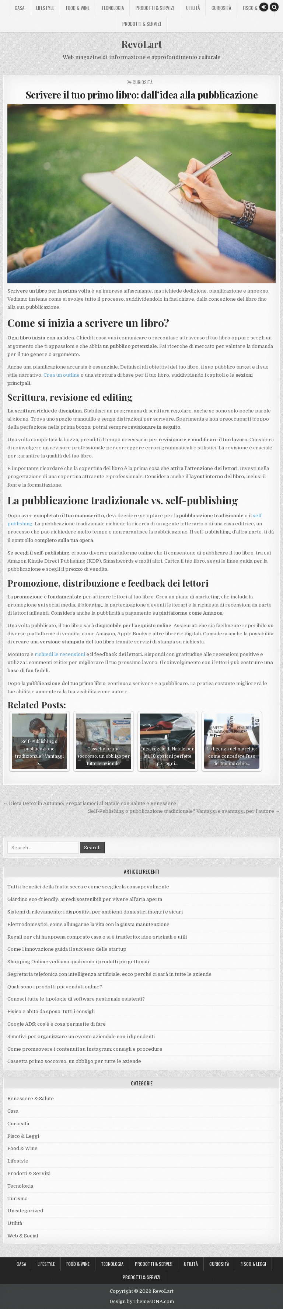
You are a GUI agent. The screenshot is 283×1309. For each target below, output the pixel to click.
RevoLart (141, 44)
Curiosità (221, 7)
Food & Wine (78, 7)
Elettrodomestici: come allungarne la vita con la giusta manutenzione (88, 924)
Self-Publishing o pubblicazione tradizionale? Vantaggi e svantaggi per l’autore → (184, 811)
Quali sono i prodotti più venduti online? (54, 986)
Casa (19, 7)
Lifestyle (45, 7)
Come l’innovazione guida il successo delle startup (66, 949)
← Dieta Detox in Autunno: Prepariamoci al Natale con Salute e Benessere (89, 803)
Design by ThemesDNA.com (141, 1301)
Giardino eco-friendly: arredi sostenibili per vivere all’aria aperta (84, 899)
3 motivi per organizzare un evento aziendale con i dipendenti (81, 1036)
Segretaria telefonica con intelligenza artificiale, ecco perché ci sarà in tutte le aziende (109, 974)
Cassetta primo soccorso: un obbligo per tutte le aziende (74, 1061)
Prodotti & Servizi (155, 7)
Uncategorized (25, 1210)
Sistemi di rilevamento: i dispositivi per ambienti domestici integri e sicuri (95, 912)
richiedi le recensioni (60, 654)
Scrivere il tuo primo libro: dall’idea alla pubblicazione (141, 94)
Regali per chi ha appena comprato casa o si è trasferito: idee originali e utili (97, 937)
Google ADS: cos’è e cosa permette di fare (56, 1024)
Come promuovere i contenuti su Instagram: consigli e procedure (85, 1049)
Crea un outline (61, 375)
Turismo (17, 1198)
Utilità (193, 7)
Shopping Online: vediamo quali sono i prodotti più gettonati (78, 961)
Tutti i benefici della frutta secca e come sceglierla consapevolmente (88, 887)
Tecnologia (112, 7)
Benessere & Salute (30, 1098)
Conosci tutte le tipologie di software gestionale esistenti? (76, 999)
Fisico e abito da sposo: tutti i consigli (51, 1011)
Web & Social (22, 1236)
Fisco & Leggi (256, 7)
